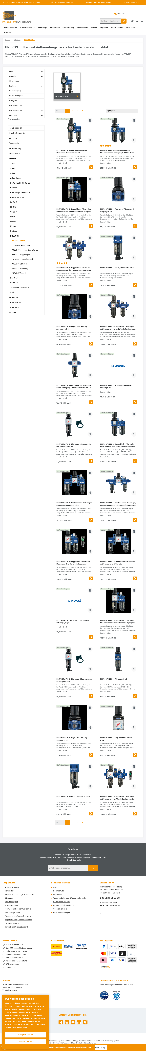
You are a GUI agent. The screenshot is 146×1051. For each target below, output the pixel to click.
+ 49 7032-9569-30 (110, 898)
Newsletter (9, 891)
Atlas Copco (15, 178)
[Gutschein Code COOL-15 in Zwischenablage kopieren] (104, 1047)
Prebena (13, 231)
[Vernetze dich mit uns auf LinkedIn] (79, 1022)
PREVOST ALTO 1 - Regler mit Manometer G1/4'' (116, 739)
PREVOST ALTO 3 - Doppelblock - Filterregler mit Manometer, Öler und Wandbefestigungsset (118, 445)
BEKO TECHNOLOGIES (20, 183)
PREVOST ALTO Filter (21, 245)
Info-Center (14, 307)
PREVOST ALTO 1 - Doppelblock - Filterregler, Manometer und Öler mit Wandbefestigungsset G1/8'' (117, 621)
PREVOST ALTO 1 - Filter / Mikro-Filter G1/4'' (117, 268)
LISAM (13, 221)
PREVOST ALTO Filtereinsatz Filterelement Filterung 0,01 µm (72, 621)
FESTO (13, 207)
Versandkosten (66, 1040)
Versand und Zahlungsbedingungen (19, 894)
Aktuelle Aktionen (12, 887)
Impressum (57, 894)
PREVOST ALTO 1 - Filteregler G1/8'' (114, 679)
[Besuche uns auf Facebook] (61, 1022)
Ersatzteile (14, 143)
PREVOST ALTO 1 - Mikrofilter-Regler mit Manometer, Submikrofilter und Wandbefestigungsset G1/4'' (72, 151)
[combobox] (110, 21)
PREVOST (14, 236)
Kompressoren (15, 128)
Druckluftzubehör (17, 133)
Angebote (13, 297)
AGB (55, 887)
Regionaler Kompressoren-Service (18, 920)
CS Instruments (17, 197)
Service (12, 313)
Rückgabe (9, 898)
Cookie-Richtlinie (60, 909)
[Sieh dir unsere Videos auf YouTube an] (73, 1022)
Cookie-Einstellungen (61, 913)
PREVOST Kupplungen (21, 255)
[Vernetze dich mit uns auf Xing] (85, 1022)
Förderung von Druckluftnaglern (18, 916)
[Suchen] (124, 21)
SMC (12, 292)
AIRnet (13, 173)
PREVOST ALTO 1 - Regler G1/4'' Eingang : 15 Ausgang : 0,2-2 (73, 739)
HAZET (13, 217)
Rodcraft (14, 283)
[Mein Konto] (137, 21)
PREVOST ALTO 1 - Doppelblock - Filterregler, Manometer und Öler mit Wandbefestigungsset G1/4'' (74, 210)
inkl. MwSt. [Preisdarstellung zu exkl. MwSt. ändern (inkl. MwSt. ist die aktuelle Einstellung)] (120, 14)
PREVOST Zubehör (19, 273)
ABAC (12, 164)
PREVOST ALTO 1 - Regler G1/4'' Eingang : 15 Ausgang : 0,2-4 (117, 210)
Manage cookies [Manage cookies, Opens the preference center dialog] (25, 1041)
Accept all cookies (25, 1035)
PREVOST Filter (18, 241)
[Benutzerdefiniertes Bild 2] (116, 995)
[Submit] (93, 868)
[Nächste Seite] (77, 111)
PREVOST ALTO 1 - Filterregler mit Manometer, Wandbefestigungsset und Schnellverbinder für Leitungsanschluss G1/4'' (74, 386)
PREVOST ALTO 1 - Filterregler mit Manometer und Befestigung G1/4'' (74, 445)
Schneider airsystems (19, 287)
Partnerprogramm (12, 923)
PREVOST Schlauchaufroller (23, 259)
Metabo (13, 226)
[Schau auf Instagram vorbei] (67, 1022)
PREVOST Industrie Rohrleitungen (25, 250)
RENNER (14, 278)
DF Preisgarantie (11, 905)
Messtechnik (15, 153)
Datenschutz (58, 891)
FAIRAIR (13, 202)
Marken (12, 159)
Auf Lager (15, 81)
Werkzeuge (14, 138)
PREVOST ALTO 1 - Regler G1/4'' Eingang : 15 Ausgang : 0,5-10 (73, 328)
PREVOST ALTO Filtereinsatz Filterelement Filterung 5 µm (116, 386)
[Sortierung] (122, 111)
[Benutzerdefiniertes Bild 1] (104, 995)
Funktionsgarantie (12, 913)
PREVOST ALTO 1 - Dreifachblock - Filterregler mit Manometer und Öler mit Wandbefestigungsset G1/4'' (118, 563)
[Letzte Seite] (82, 111)
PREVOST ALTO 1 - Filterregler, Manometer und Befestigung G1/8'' (74, 680)
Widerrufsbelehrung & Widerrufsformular (69, 898)
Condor (13, 188)
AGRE (12, 168)
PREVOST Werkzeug (20, 268)
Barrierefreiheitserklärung (63, 905)
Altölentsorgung (11, 902)
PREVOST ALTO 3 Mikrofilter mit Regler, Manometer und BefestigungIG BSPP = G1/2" (117, 151)
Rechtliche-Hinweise (61, 902)
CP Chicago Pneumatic (20, 192)
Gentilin (13, 212)
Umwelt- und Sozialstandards (17, 927)
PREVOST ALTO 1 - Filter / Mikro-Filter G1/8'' (73, 796)
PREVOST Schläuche (20, 264)
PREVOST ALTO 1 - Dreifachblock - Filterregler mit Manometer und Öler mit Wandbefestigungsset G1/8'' (74, 504)
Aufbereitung (15, 148)
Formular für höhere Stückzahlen (18, 909)
